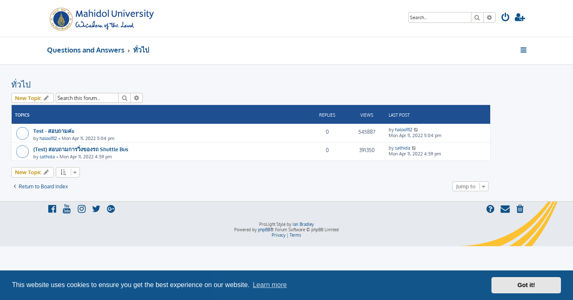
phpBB (264, 229)
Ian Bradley (303, 224)
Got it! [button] (526, 285)
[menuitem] (505, 18)
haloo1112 (84, 138)
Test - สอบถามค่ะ (89, 130)
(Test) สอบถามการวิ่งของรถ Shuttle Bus (116, 148)
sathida (83, 157)
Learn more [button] (270, 284)
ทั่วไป (57, 84)
